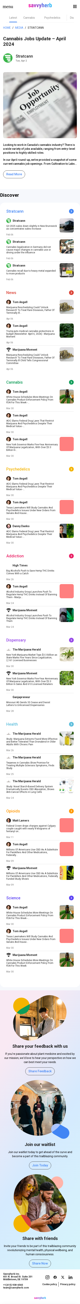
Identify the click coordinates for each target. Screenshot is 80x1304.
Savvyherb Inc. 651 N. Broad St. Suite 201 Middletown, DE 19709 (18, 1280)
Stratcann (36, 27)
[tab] (13, 17)
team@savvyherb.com (16, 1291)
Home (7, 27)
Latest (13, 17)
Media (19, 27)
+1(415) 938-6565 (13, 1288)
